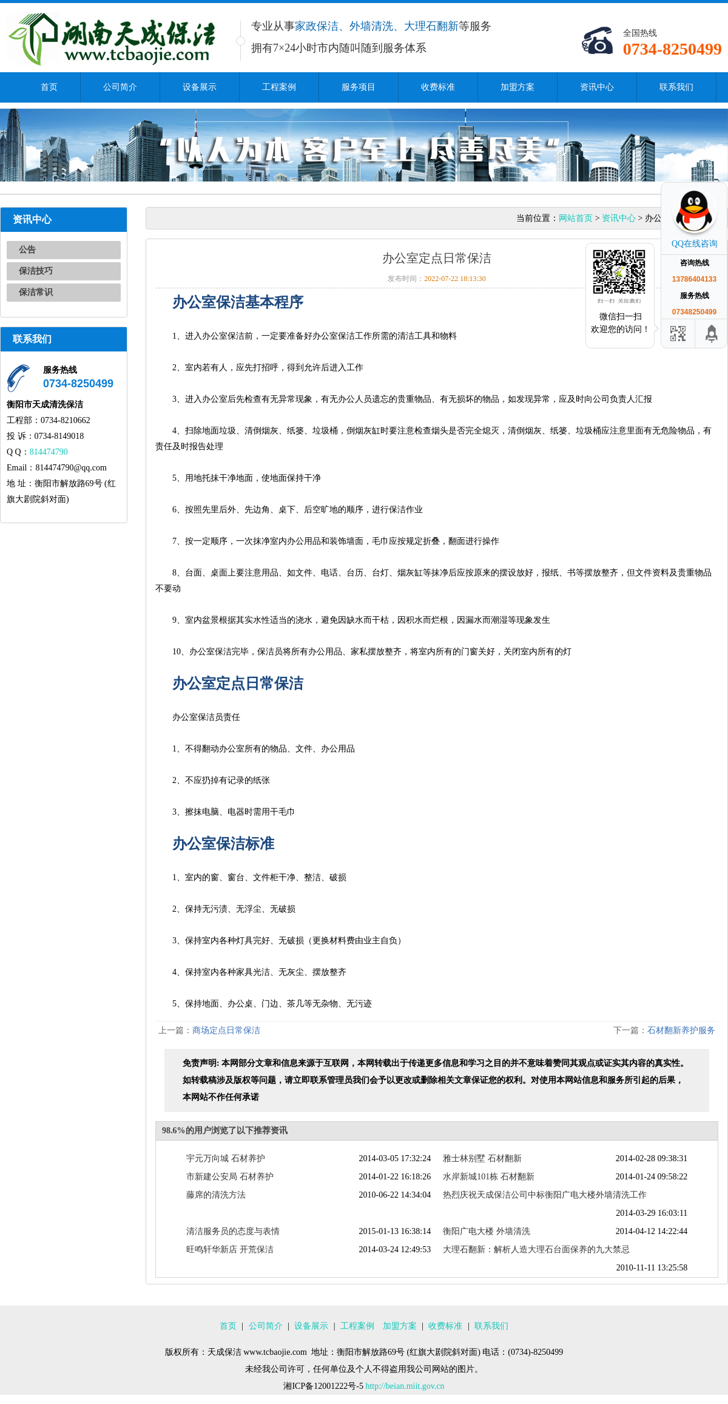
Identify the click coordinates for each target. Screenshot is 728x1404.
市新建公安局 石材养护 (230, 1176)
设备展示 (200, 87)
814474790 (49, 451)
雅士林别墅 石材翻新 (482, 1158)
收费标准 (438, 87)
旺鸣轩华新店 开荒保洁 (230, 1249)
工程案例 (279, 87)
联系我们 (676, 87)
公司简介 (120, 87)
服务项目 (359, 87)
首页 (49, 87)
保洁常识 (36, 292)
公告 (27, 249)
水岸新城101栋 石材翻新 (488, 1176)
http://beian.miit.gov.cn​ (404, 1386)
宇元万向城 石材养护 (225, 1158)
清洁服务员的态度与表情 (233, 1231)
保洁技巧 (36, 271)
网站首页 (576, 218)
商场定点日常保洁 (226, 1030)
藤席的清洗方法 (216, 1194)
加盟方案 (517, 87)
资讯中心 (597, 87)
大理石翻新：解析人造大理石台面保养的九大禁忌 (536, 1249)
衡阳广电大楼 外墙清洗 (486, 1231)
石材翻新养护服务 (681, 1030)
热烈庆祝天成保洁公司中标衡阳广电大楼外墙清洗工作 (545, 1194)
